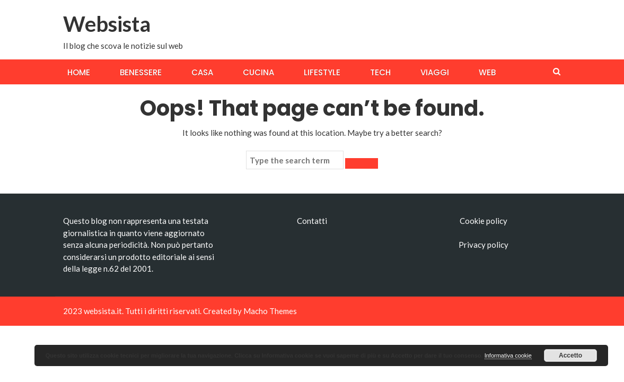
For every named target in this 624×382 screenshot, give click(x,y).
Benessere (141, 72)
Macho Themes (270, 311)
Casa (202, 72)
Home (78, 72)
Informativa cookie (508, 355)
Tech (380, 72)
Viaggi (434, 72)
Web (487, 72)
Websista (107, 24)
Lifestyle (322, 72)
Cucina (258, 72)
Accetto (570, 355)
